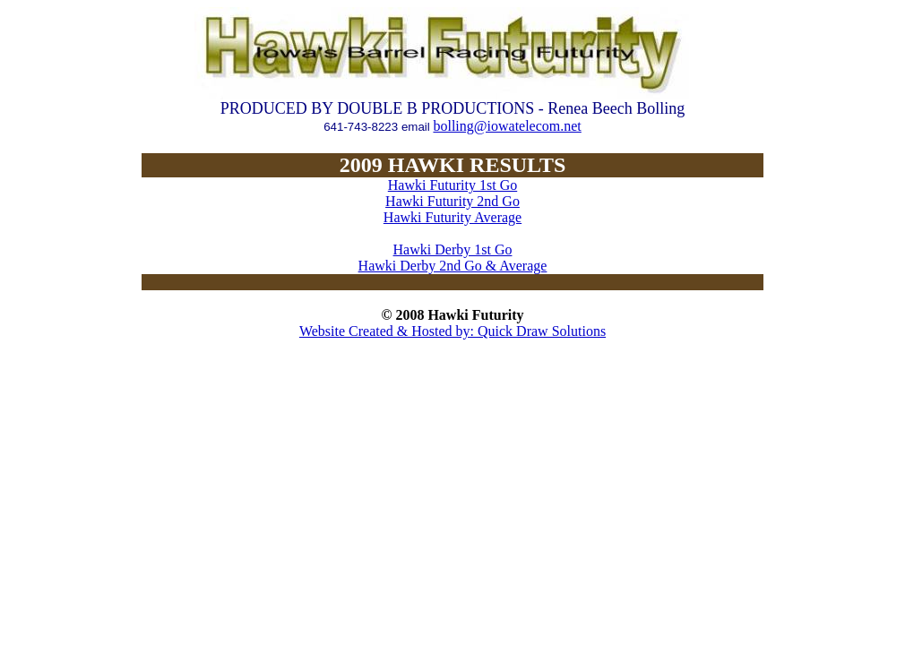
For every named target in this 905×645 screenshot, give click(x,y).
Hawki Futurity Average (452, 217)
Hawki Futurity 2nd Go (452, 201)
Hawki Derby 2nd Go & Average (452, 265)
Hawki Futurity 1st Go (452, 185)
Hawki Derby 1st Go (453, 249)
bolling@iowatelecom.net (507, 125)
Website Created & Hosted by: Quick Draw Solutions (452, 331)
